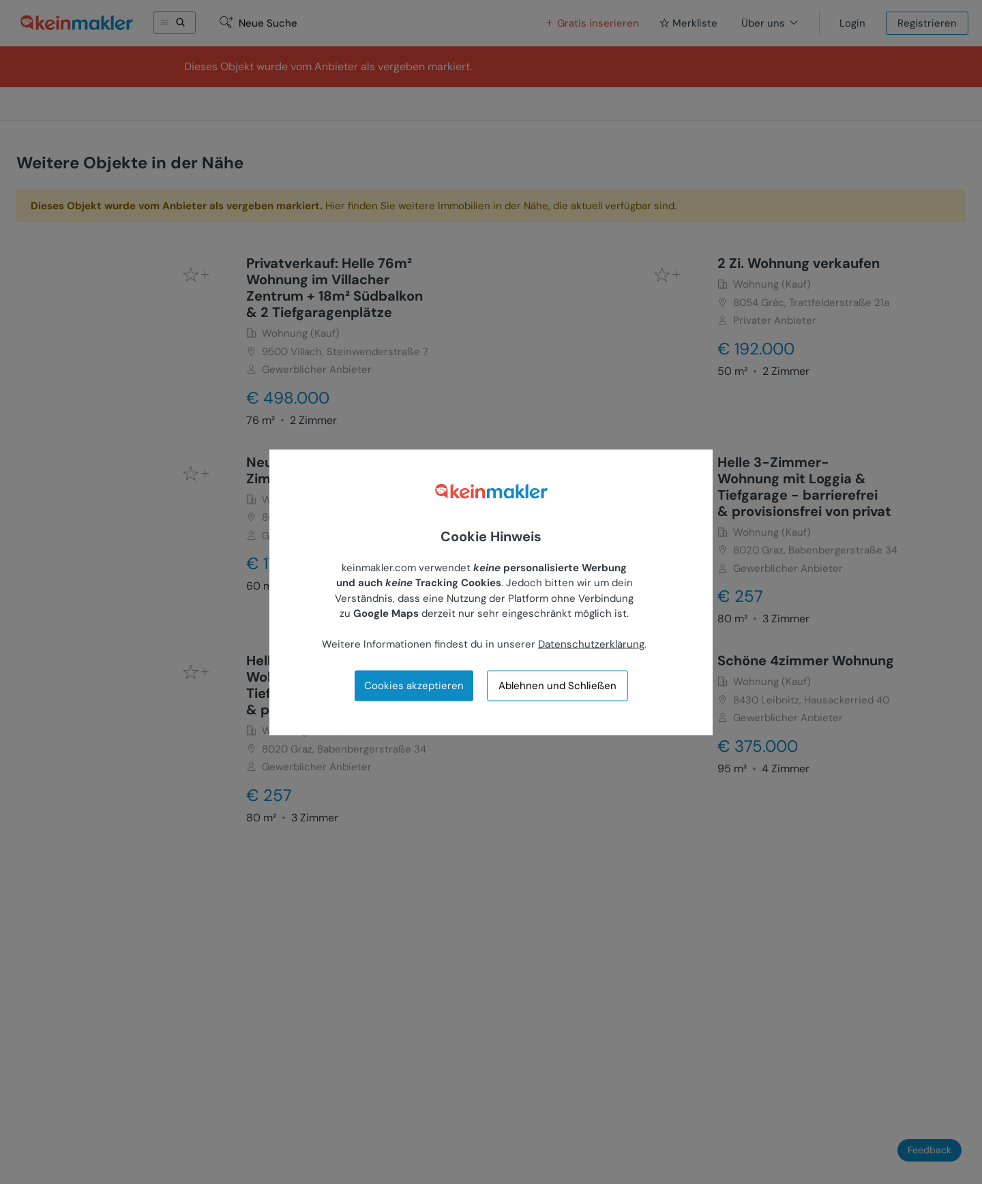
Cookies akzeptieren (414, 685)
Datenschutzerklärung (591, 644)
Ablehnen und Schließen (557, 686)
